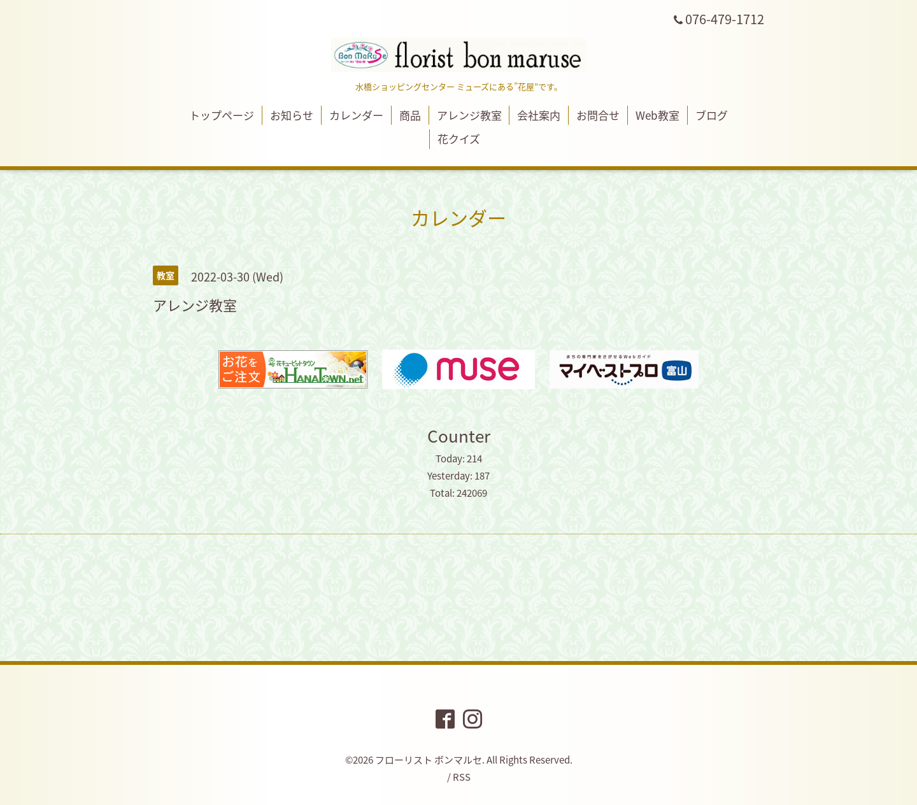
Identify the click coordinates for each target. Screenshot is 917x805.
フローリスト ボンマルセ (428, 760)
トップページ (221, 115)
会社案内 (538, 115)
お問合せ (598, 115)
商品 (410, 115)
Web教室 (657, 115)
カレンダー (356, 115)
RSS (462, 777)
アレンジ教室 (469, 115)
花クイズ (458, 138)
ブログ (711, 115)
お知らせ (291, 115)
